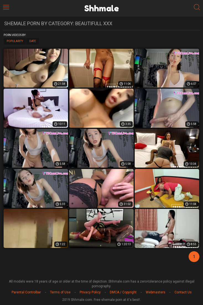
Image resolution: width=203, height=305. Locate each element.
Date (32, 41)
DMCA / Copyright (123, 292)
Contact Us (183, 292)
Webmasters (155, 292)
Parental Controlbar (26, 292)
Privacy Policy (90, 292)
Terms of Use (60, 292)
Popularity (15, 41)
